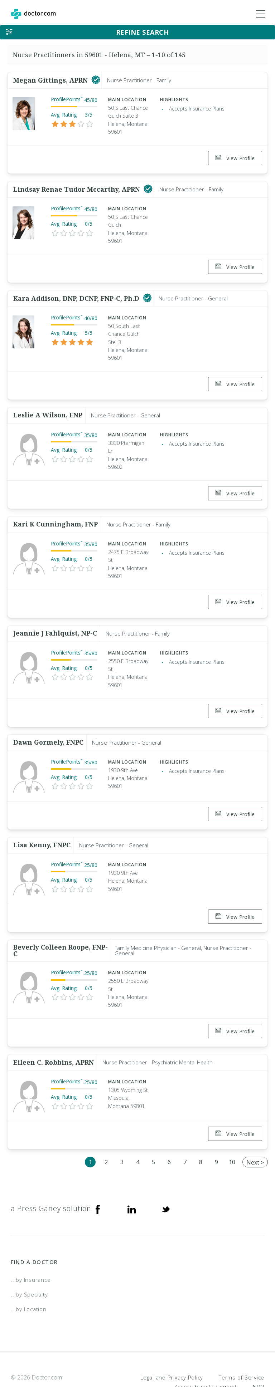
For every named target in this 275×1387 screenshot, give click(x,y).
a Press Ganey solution (51, 1179)
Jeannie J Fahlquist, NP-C (55, 618)
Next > (255, 1133)
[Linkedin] (131, 1179)
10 (232, 1132)
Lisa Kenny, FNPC (42, 824)
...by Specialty (29, 1264)
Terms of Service (241, 1347)
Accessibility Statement (206, 1357)
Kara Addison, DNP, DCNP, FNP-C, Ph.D (77, 292)
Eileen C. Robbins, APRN (53, 1035)
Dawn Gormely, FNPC (48, 724)
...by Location (29, 1279)
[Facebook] (97, 1179)
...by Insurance (30, 1250)
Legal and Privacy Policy (171, 1347)
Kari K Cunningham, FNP (55, 512)
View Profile (235, 158)
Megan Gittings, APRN (51, 80)
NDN (258, 1357)
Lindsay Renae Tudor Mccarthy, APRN (77, 186)
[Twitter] (165, 1179)
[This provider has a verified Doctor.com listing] (95, 80)
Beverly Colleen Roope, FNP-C (60, 926)
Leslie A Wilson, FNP (47, 406)
